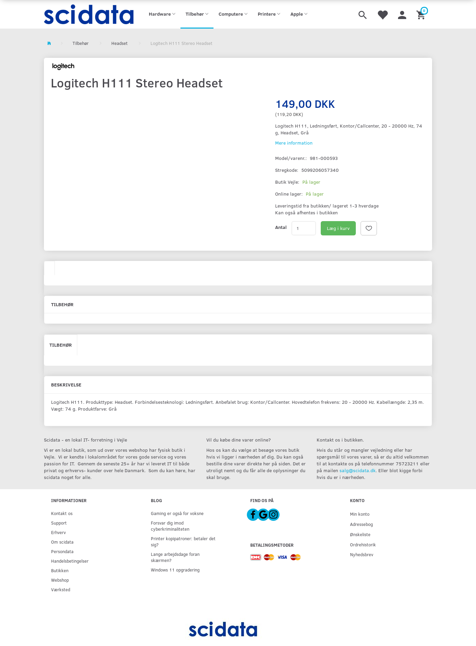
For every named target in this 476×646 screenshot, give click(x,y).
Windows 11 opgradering (175, 570)
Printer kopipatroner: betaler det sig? (183, 541)
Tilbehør (60, 345)
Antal (281, 227)
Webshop (60, 580)
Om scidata (62, 542)
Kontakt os (62, 513)
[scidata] (88, 14)
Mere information (294, 142)
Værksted (60, 589)
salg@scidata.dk (357, 470)
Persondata (62, 551)
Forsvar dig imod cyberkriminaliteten (170, 526)
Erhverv (58, 532)
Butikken (59, 570)
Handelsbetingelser (70, 561)
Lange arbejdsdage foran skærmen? (175, 557)
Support (59, 523)
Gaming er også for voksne (177, 513)
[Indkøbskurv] (421, 14)
